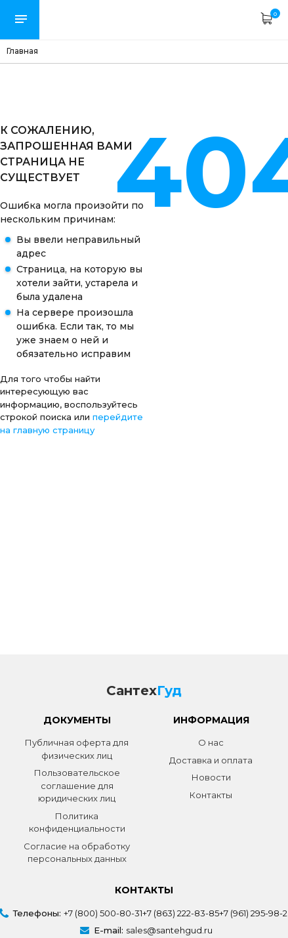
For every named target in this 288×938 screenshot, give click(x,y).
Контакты (211, 795)
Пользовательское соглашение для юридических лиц (77, 785)
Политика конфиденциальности (77, 822)
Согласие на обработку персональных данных (77, 852)
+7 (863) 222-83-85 (180, 913)
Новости (211, 777)
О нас (211, 742)
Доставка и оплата (211, 760)
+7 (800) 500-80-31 (103, 913)
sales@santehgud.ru (169, 930)
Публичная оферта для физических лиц (77, 749)
